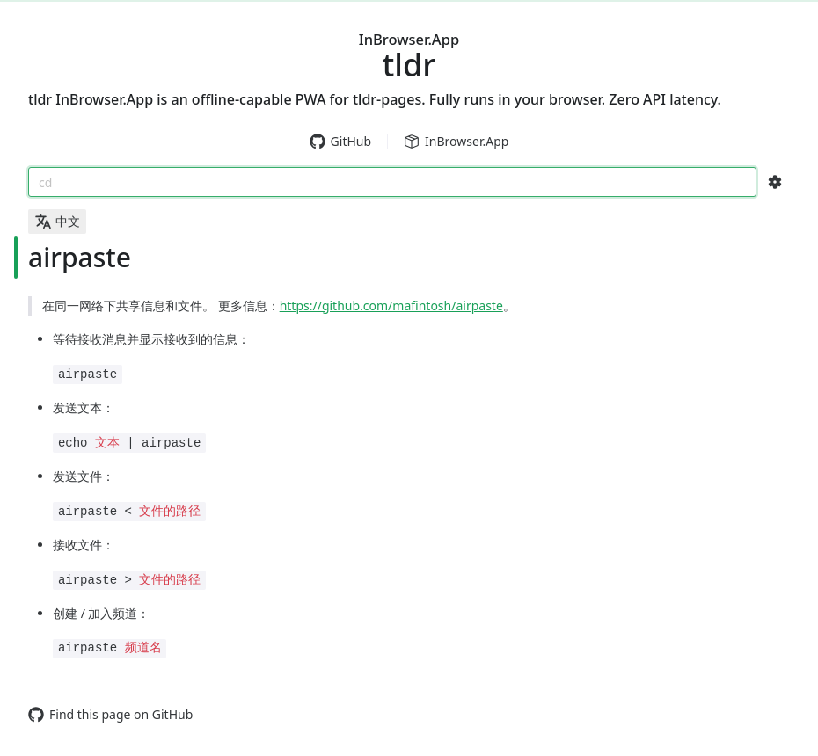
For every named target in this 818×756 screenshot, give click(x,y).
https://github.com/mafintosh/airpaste (391, 305)
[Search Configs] (775, 182)
